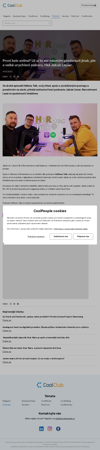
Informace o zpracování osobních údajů (71, 229)
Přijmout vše (83, 236)
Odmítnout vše (61, 236)
